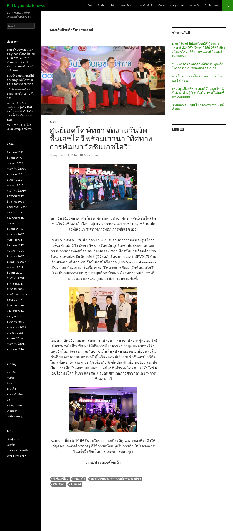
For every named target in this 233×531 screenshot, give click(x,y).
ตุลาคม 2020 (14, 179)
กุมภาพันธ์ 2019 (16, 190)
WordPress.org (16, 455)
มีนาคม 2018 (15, 229)
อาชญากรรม (177, 5)
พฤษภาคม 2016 (16, 327)
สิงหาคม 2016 (15, 311)
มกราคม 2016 (15, 349)
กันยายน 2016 (15, 305)
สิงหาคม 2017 (15, 245)
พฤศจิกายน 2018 (17, 207)
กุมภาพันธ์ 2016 (16, 343)
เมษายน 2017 (15, 267)
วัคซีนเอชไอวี (60, 478)
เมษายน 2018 (15, 223)
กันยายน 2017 (15, 239)
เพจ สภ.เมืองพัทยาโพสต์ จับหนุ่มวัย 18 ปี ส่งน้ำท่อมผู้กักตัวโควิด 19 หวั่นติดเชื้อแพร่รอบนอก (199, 93)
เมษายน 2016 (15, 332)
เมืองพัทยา (58, 484)
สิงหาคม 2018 (15, 218)
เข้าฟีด (11, 444)
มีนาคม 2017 (15, 272)
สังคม (161, 5)
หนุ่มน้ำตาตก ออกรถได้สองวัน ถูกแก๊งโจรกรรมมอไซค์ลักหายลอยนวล (197, 66)
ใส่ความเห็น (91, 155)
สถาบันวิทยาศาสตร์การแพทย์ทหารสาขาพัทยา (116, 478)
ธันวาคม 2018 (15, 201)
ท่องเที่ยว (126, 5)
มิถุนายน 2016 (15, 321)
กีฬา (112, 5)
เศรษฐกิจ (194, 5)
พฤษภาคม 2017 (16, 261)
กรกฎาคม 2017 (16, 250)
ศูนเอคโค (79, 478)
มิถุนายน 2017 (15, 256)
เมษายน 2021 (15, 163)
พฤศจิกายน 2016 (17, 294)
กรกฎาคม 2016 (16, 316)
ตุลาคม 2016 (14, 300)
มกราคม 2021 (15, 174)
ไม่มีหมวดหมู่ (212, 5)
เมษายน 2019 (15, 185)
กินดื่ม (101, 5)
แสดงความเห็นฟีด (18, 450)
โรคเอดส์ (76, 484)
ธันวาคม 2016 (15, 289)
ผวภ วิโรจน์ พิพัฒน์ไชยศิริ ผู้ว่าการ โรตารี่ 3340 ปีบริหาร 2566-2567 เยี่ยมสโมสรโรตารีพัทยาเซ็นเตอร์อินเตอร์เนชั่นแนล (199, 49)
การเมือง (87, 5)
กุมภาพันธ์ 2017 (16, 278)
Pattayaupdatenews (26, 5)
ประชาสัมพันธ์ (144, 5)
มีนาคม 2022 (15, 157)
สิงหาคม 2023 (15, 152)
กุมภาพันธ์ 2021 (16, 168)
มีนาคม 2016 (15, 338)
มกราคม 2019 (15, 196)
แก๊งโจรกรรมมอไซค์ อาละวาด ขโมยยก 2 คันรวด (20, 93)
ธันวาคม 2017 (15, 234)
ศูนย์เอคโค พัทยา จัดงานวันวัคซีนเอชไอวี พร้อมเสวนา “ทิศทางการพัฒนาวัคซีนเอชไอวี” (100, 138)
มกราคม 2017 (15, 283)
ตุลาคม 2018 (14, 212)
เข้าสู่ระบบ (13, 439)
